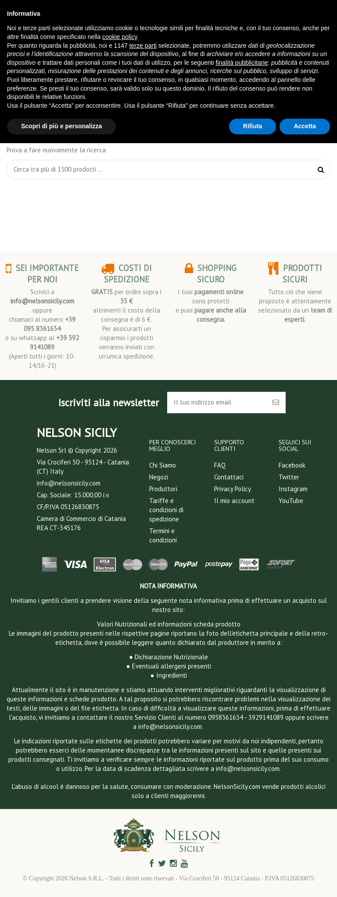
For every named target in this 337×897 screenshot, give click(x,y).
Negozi (158, 477)
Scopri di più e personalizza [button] (61, 126)
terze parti (143, 45)
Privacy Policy (232, 489)
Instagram (293, 489)
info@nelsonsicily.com (42, 301)
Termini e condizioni (163, 535)
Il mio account (234, 500)
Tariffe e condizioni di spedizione (166, 509)
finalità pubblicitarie (241, 62)
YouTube (291, 500)
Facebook (292, 465)
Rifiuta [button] (252, 126)
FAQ (220, 465)
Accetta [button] (305, 126)
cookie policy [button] (119, 36)
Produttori (163, 489)
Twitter (289, 477)
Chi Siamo (162, 465)
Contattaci (229, 477)
